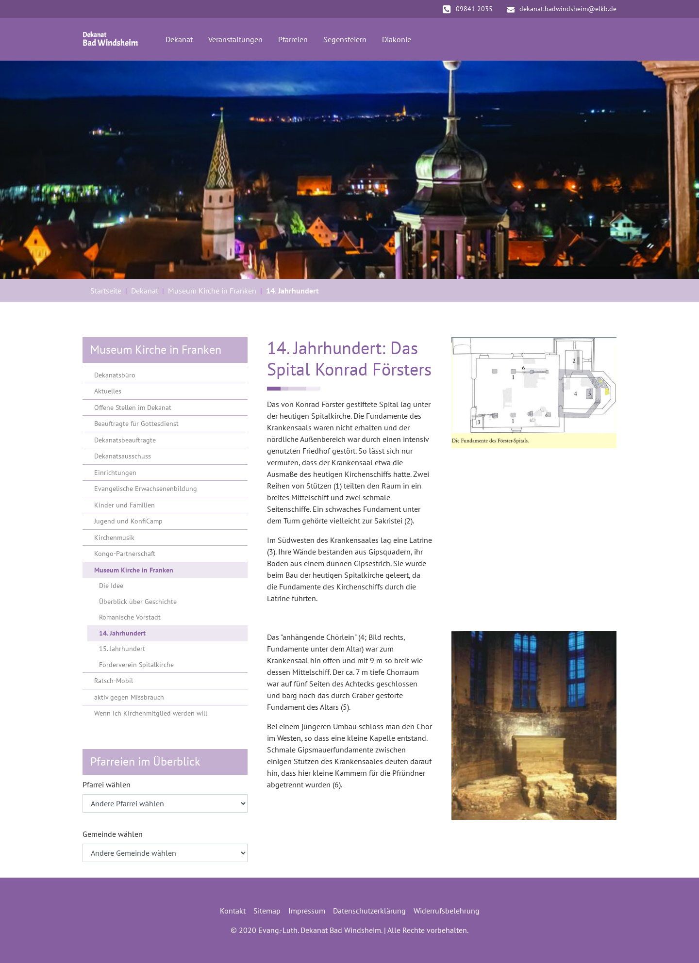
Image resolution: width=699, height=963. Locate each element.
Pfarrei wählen (107, 784)
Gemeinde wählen (113, 834)
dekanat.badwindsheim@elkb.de (561, 8)
